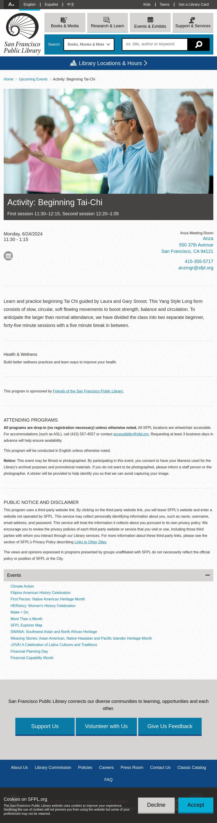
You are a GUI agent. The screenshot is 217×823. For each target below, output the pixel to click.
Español (51, 4)
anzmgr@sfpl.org (195, 267)
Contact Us (160, 767)
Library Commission (53, 767)
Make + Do (19, 612)
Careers (106, 767)
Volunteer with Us (106, 726)
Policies (85, 767)
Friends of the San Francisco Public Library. (88, 391)
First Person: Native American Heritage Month (48, 599)
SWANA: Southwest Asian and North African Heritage (54, 632)
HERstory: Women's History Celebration (43, 606)
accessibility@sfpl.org (131, 434)
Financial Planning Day (29, 651)
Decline (156, 805)
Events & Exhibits (150, 26)
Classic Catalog (191, 767)
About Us (19, 767)
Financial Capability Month (32, 658)
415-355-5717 (199, 261)
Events (14, 575)
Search (54, 44)
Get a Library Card (194, 4)
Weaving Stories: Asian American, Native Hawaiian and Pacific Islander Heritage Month (81, 638)
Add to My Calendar (8, 255)
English (29, 4)
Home (9, 79)
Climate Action (22, 586)
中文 (70, 4)
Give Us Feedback (170, 726)
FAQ (108, 779)
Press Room (132, 767)
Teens (165, 4)
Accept (195, 805)
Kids (147, 4)
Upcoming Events (33, 79)
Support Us (45, 726)
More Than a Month (26, 619)
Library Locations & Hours (110, 63)
